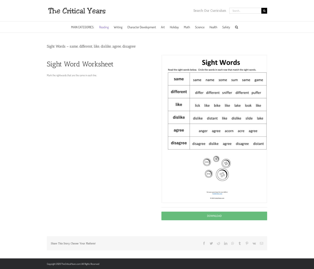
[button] (236, 26)
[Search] (264, 11)
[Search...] (245, 11)
